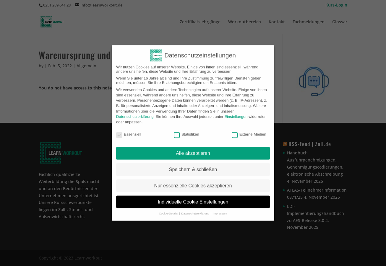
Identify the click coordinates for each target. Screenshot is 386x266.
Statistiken (186, 130)
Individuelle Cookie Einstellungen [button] (193, 198)
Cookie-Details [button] (169, 210)
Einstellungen (235, 113)
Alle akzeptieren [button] (193, 149)
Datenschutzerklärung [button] (195, 210)
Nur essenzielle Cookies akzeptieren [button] (193, 182)
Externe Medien (249, 130)
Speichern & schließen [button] (193, 166)
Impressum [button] (220, 210)
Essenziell (128, 130)
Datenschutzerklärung (134, 113)
